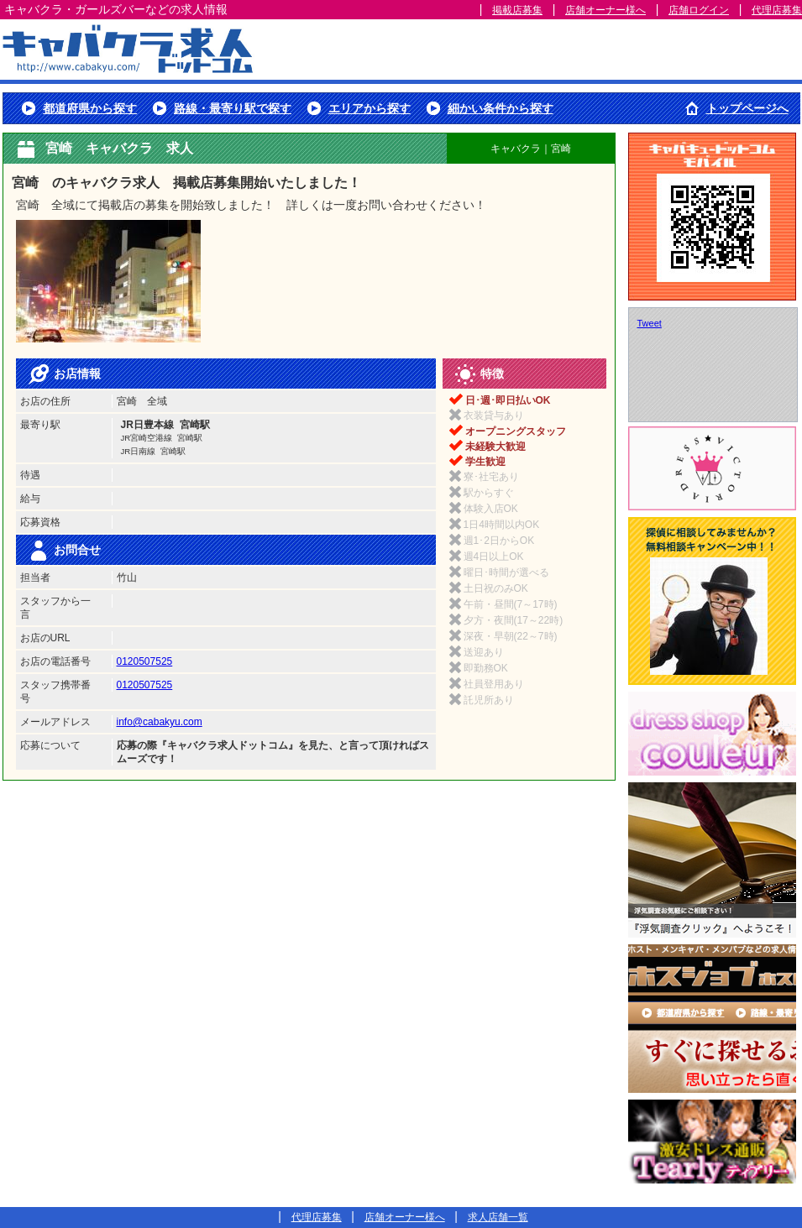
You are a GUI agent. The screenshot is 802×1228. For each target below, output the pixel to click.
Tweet (649, 323)
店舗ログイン (698, 10)
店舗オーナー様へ (605, 10)
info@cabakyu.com (159, 722)
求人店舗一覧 (498, 1217)
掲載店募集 (517, 10)
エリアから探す (369, 108)
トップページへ (747, 108)
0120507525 (145, 661)
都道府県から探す (90, 108)
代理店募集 (777, 10)
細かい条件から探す (500, 108)
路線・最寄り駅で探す (232, 108)
